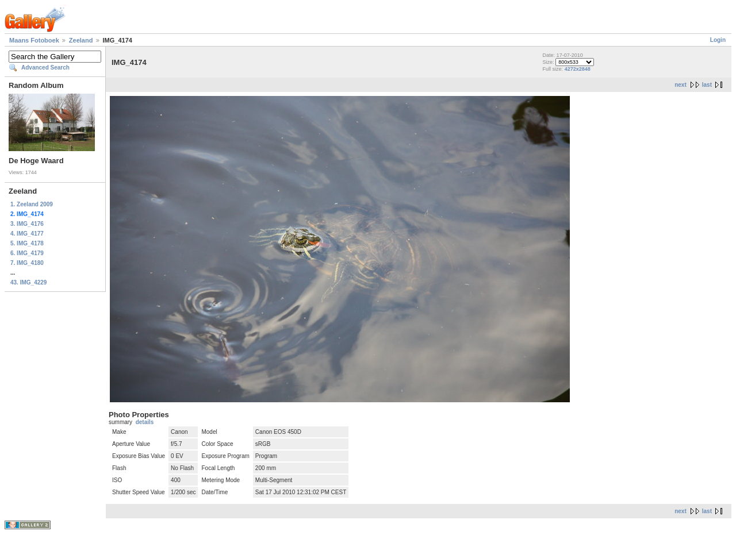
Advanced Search (45, 67)
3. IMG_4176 (27, 224)
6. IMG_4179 (27, 253)
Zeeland (81, 40)
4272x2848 (578, 69)
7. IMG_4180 (27, 263)
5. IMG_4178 (27, 243)
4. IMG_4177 (27, 233)
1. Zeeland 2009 (31, 204)
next (680, 85)
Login (718, 40)
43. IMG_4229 (28, 282)
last (707, 85)
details (145, 422)
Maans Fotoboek (34, 40)
